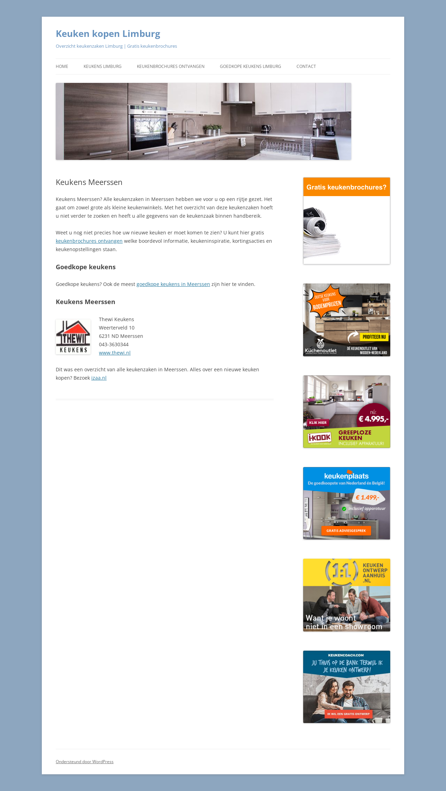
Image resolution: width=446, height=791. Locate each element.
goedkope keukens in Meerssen (173, 284)
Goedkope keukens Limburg (250, 66)
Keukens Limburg (103, 66)
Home (62, 66)
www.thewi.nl (115, 352)
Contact (306, 66)
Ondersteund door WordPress (85, 762)
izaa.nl (99, 377)
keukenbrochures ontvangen (89, 241)
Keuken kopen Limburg (108, 33)
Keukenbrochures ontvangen (171, 66)
